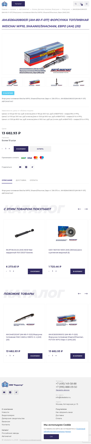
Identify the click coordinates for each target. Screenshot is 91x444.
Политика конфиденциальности (33, 440)
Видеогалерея (8, 415)
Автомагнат (6, 436)
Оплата (59, 418)
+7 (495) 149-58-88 (66, 383)
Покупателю (61, 409)
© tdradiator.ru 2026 (10, 440)
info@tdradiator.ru (63, 397)
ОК (51, 436)
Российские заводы (10, 433)
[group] (45, 54)
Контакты (6, 425)
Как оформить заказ (64, 412)
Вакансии (6, 421)
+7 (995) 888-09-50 (66, 387)
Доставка (60, 415)
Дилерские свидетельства (13, 418)
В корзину (35, 271)
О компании (7, 409)
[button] (79, 209)
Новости (5, 412)
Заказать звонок (63, 390)
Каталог (5, 430)
